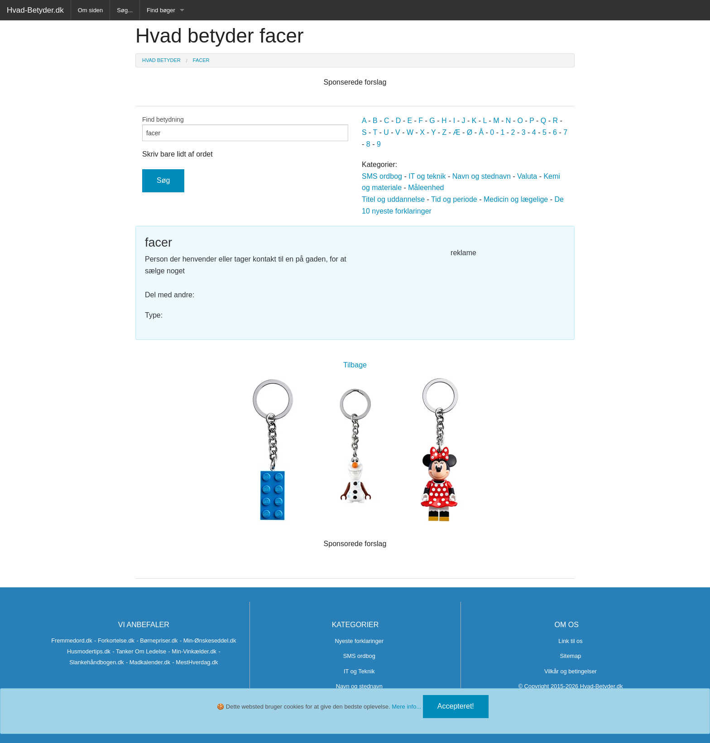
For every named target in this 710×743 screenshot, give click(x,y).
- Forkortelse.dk (114, 640)
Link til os (570, 641)
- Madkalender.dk (148, 662)
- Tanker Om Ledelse (139, 651)
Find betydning (245, 128)
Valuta (527, 176)
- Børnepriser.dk (157, 640)
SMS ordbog (382, 176)
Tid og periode (454, 199)
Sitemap (570, 656)
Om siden (90, 10)
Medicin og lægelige (516, 199)
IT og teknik (427, 176)
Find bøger (161, 10)
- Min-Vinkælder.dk (192, 651)
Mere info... (406, 706)
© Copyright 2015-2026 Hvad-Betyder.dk (570, 686)
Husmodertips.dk (88, 651)
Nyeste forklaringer (359, 641)
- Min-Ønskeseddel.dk (208, 640)
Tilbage (355, 365)
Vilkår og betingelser (570, 671)
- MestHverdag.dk (195, 662)
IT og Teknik (359, 671)
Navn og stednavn (481, 176)
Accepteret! (455, 706)
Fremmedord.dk (71, 640)
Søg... (125, 10)
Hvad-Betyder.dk (35, 10)
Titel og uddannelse (393, 199)
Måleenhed (426, 187)
